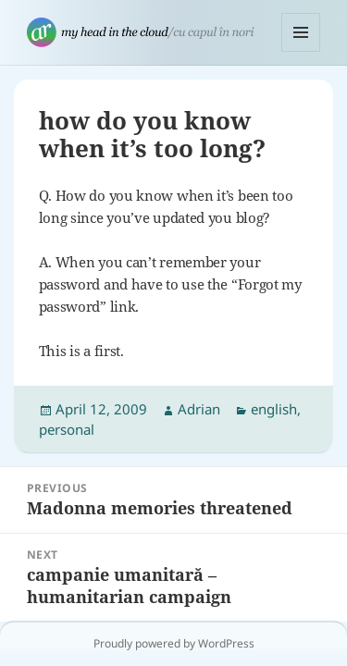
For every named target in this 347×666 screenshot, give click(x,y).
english (274, 409)
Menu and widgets (301, 51)
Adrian (199, 409)
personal (66, 429)
